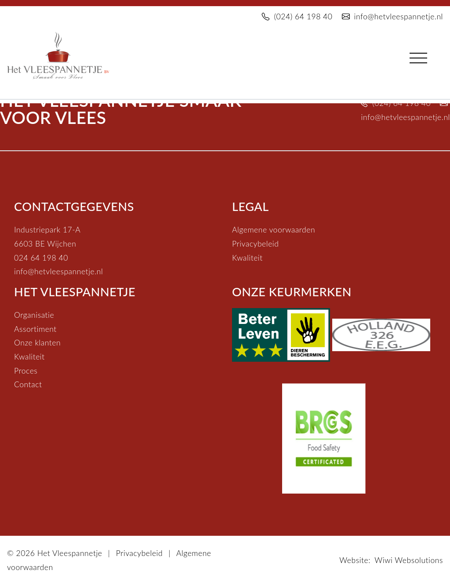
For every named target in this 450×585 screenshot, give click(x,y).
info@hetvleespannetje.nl (392, 16)
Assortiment (35, 329)
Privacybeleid (255, 243)
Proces (25, 370)
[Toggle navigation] (418, 56)
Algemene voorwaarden (273, 229)
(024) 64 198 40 (297, 16)
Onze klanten (37, 342)
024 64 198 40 (41, 257)
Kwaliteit (247, 257)
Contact (28, 384)
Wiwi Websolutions (408, 560)
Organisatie (34, 315)
